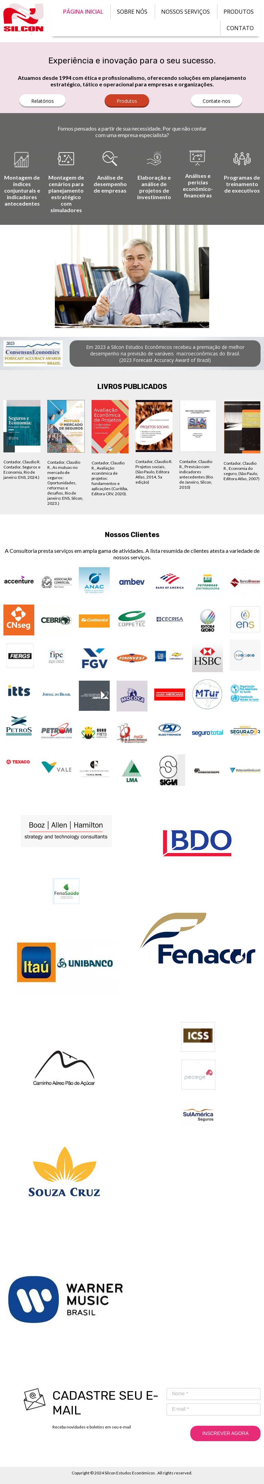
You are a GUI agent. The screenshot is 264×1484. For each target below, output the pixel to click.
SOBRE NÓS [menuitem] (132, 11)
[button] (42, 101)
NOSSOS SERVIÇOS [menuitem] (185, 11)
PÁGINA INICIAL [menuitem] (83, 11)
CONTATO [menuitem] (240, 28)
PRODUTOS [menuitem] (239, 11)
